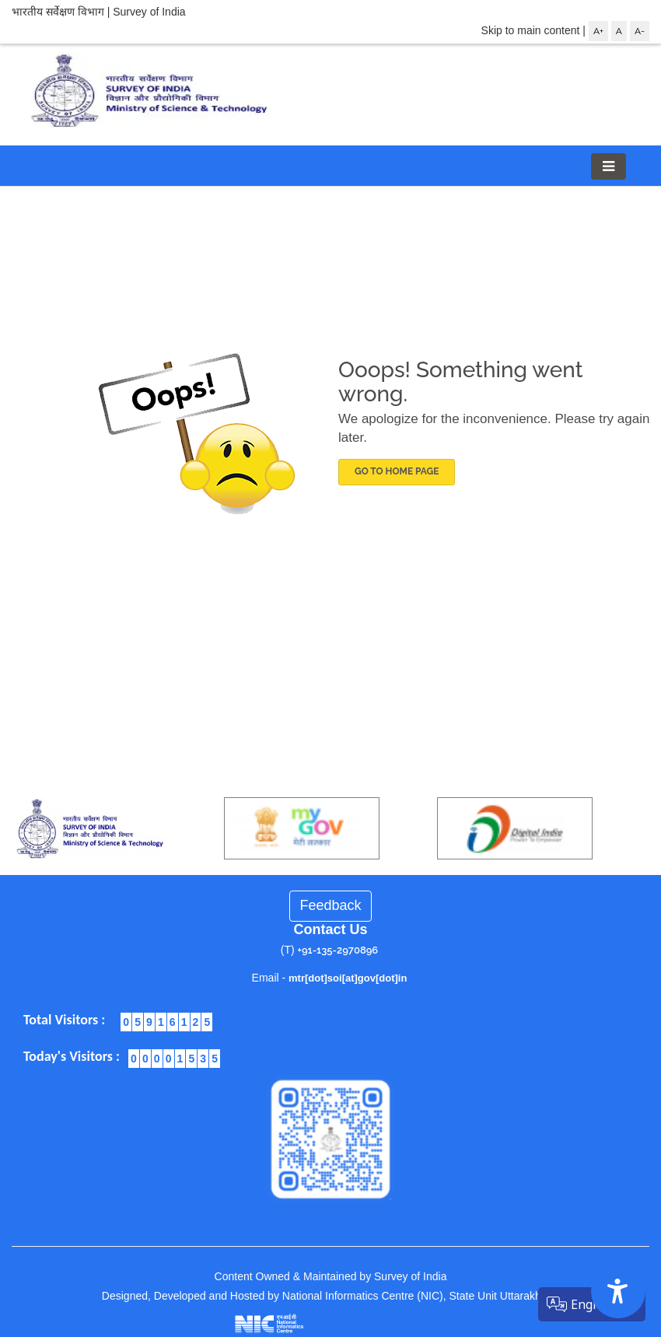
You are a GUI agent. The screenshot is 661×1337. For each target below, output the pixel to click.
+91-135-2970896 (338, 950)
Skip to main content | (533, 30)
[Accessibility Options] (618, 1291)
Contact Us (330, 929)
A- (640, 31)
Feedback (330, 905)
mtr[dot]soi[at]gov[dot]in (348, 978)
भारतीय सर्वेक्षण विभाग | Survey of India (99, 11)
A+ (598, 31)
